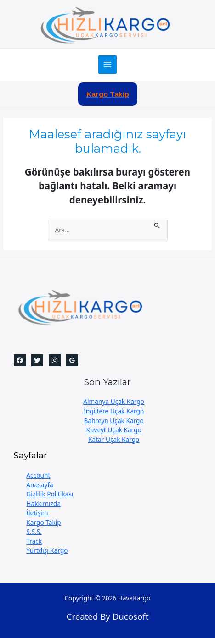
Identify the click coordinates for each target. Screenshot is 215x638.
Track (34, 541)
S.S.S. (34, 531)
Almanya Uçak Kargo (113, 401)
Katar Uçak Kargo (113, 439)
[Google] (72, 360)
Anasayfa (39, 484)
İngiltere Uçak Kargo (114, 411)
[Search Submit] (157, 224)
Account (38, 475)
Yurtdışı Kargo (47, 550)
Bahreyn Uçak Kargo (114, 420)
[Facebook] (20, 360)
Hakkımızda (43, 503)
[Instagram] (55, 360)
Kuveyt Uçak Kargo (113, 429)
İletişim (37, 512)
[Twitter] (37, 360)
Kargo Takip (43, 522)
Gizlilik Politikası (49, 494)
